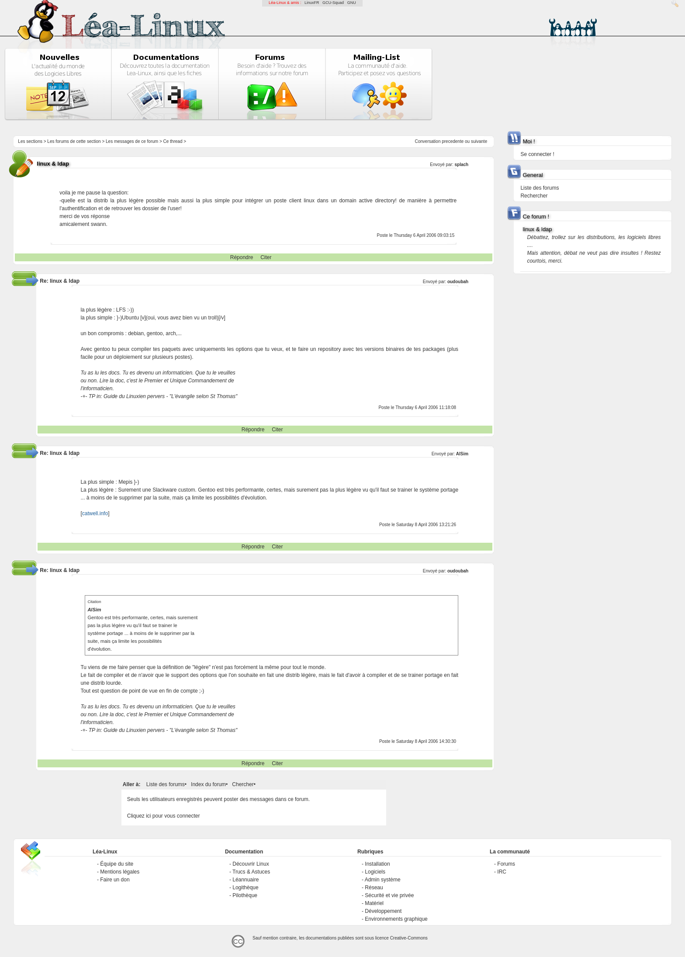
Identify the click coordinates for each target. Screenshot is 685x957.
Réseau (374, 887)
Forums (506, 864)
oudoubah (457, 281)
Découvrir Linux (250, 864)
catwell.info (95, 513)
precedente (453, 141)
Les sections (30, 141)
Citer (265, 257)
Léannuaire (245, 880)
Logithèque (245, 887)
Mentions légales (119, 872)
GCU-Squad (333, 2)
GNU (351, 2)
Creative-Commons (409, 938)
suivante (479, 141)
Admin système (383, 880)
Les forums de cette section (73, 141)
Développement (383, 911)
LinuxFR (311, 2)
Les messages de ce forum (132, 141)
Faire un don (114, 880)
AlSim (462, 453)
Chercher (242, 784)
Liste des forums (165, 784)
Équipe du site (116, 864)
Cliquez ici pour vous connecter (163, 816)
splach (462, 164)
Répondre (241, 257)
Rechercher (533, 196)
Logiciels (375, 872)
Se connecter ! (537, 154)
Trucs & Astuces (251, 872)
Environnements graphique (396, 919)
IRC (501, 872)
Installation (377, 864)
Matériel (374, 903)
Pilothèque (244, 895)
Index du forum (208, 784)
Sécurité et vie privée (389, 895)
